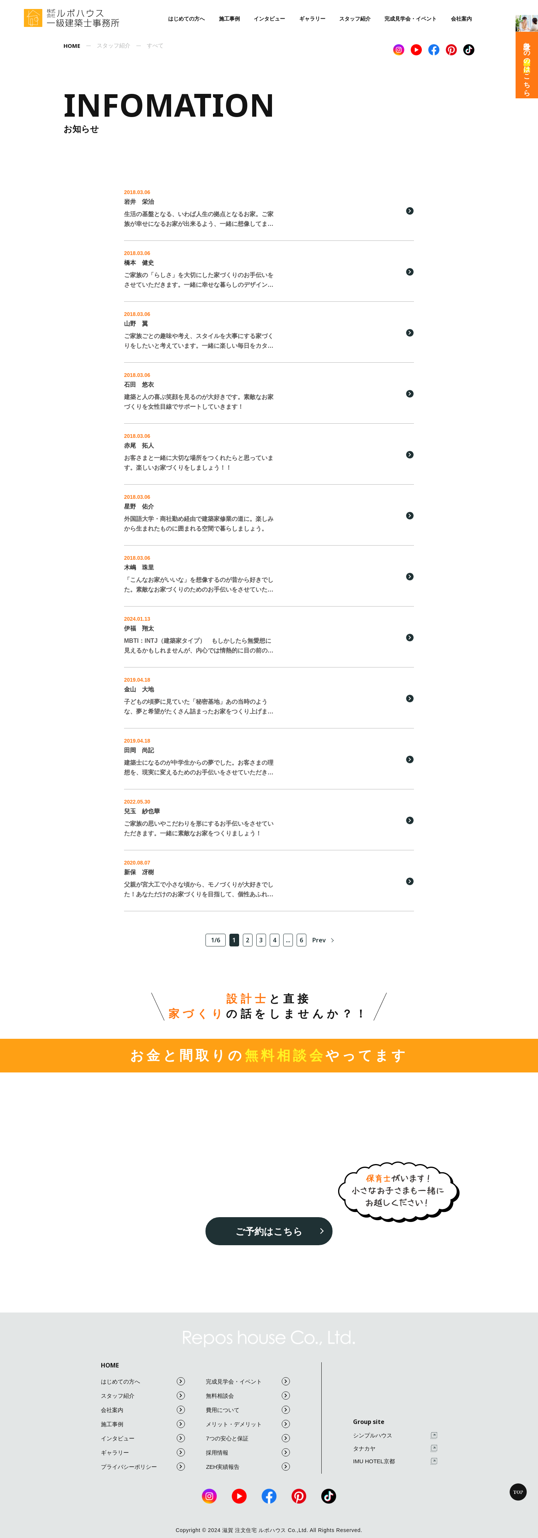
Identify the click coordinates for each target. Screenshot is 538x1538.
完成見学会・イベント (410, 18)
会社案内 (461, 18)
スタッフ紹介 (355, 18)
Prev (319, 940)
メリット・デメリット (248, 1424)
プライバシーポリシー (143, 1466)
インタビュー (269, 18)
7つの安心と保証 (248, 1438)
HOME (110, 1365)
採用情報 (248, 1452)
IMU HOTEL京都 (395, 1461)
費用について (248, 1410)
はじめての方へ (186, 18)
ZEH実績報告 (248, 1466)
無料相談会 (248, 1395)
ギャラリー (312, 18)
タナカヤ (395, 1448)
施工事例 (229, 18)
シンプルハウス (395, 1435)
